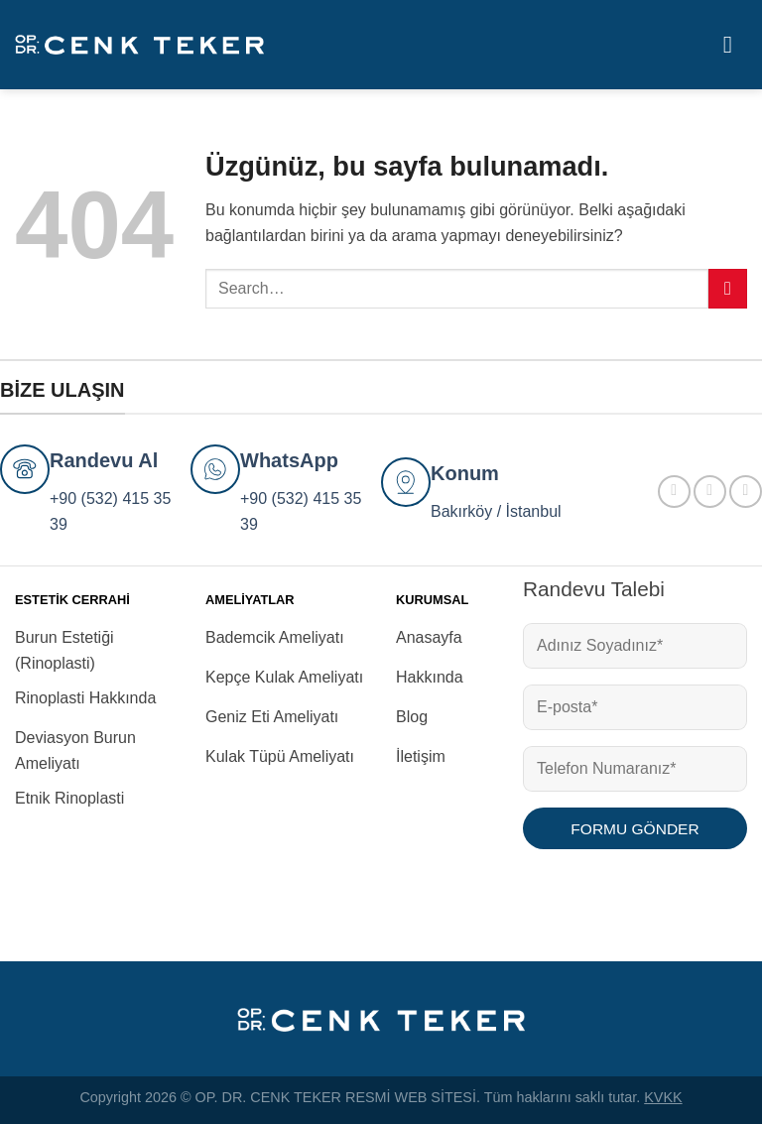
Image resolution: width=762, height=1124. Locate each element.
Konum (465, 473)
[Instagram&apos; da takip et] (710, 491)
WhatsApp (289, 460)
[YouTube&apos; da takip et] (745, 491)
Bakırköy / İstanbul (496, 511)
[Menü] (735, 44)
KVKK (663, 1097)
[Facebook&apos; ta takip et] (674, 491)
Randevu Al (104, 460)
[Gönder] (727, 288)
